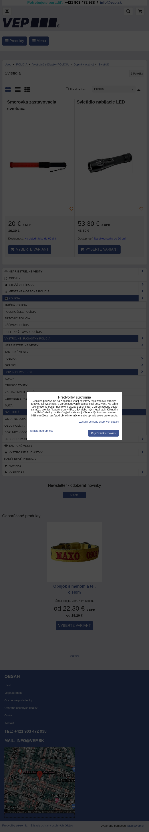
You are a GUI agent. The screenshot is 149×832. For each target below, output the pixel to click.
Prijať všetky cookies (103, 433)
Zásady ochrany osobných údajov (99, 421)
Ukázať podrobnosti (42, 430)
